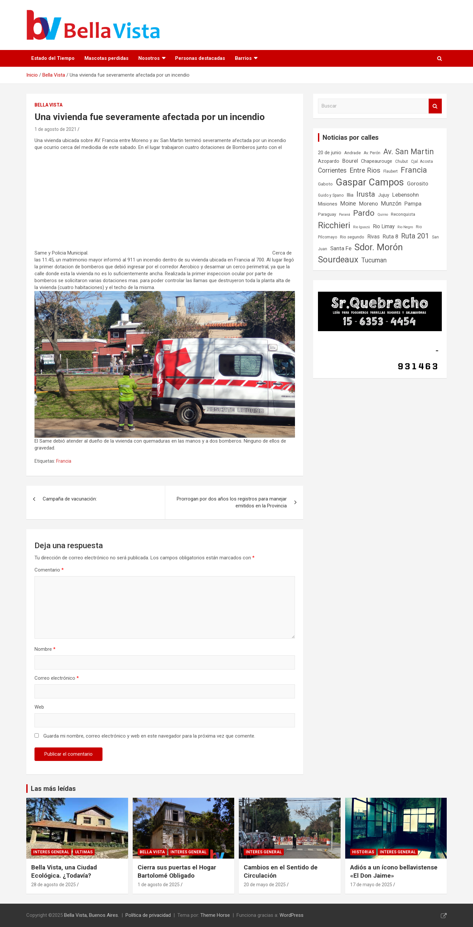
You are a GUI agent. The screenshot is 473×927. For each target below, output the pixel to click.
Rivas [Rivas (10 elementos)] (373, 236)
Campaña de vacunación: (70, 499)
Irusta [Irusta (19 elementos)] (365, 194)
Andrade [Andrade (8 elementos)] (352, 152)
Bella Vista (48, 105)
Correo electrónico (56, 678)
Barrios (243, 58)
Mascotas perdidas (106, 58)
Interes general (51, 852)
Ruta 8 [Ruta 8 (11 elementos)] (390, 236)
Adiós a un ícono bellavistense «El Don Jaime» (394, 871)
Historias (363, 852)
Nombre (45, 649)
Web (39, 707)
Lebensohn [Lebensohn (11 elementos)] (405, 194)
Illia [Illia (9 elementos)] (350, 195)
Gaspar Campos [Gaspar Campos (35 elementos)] (370, 182)
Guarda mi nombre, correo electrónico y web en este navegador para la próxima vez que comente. (149, 736)
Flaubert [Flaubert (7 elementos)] (390, 171)
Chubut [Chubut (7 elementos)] (401, 161)
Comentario (49, 570)
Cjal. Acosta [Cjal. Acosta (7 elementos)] (422, 161)
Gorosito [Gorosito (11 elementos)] (417, 183)
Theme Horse (215, 915)
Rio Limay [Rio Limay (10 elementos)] (383, 226)
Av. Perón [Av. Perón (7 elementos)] (372, 153)
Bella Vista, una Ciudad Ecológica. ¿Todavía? (64, 871)
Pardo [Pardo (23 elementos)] (363, 213)
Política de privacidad (148, 915)
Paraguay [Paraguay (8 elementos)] (327, 214)
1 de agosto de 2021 (55, 129)
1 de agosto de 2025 (159, 884)
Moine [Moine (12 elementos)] (348, 203)
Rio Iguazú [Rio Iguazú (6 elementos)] (361, 227)
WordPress (292, 915)
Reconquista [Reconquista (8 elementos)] (403, 214)
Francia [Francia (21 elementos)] (414, 170)
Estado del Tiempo (53, 58)
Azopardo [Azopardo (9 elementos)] (328, 161)
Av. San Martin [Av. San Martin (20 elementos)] (408, 151)
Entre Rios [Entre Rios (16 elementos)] (364, 170)
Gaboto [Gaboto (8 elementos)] (325, 184)
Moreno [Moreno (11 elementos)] (368, 203)
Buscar (435, 106)
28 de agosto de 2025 (53, 884)
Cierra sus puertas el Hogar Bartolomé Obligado (177, 871)
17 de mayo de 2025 (371, 884)
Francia (63, 461)
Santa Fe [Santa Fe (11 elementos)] (340, 248)
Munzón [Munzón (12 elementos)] (391, 203)
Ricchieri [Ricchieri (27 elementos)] (334, 225)
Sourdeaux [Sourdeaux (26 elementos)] (338, 259)
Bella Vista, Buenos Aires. (91, 915)
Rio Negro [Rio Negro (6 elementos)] (405, 227)
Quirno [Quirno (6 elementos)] (382, 214)
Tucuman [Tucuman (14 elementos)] (374, 260)
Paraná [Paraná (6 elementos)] (344, 214)
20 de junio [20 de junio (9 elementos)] (329, 153)
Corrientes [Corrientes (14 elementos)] (332, 170)
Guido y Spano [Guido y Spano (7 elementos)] (331, 195)
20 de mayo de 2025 (265, 884)
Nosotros (149, 58)
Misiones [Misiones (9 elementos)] (327, 204)
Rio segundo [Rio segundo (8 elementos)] (352, 236)
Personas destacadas (200, 58)
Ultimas (84, 852)
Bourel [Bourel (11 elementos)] (350, 161)
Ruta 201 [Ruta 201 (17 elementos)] (415, 236)
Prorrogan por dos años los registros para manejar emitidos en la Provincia (232, 502)
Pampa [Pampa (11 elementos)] (412, 203)
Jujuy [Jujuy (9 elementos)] (383, 195)
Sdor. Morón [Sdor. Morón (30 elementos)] (378, 247)
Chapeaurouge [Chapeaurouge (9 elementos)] (376, 161)
